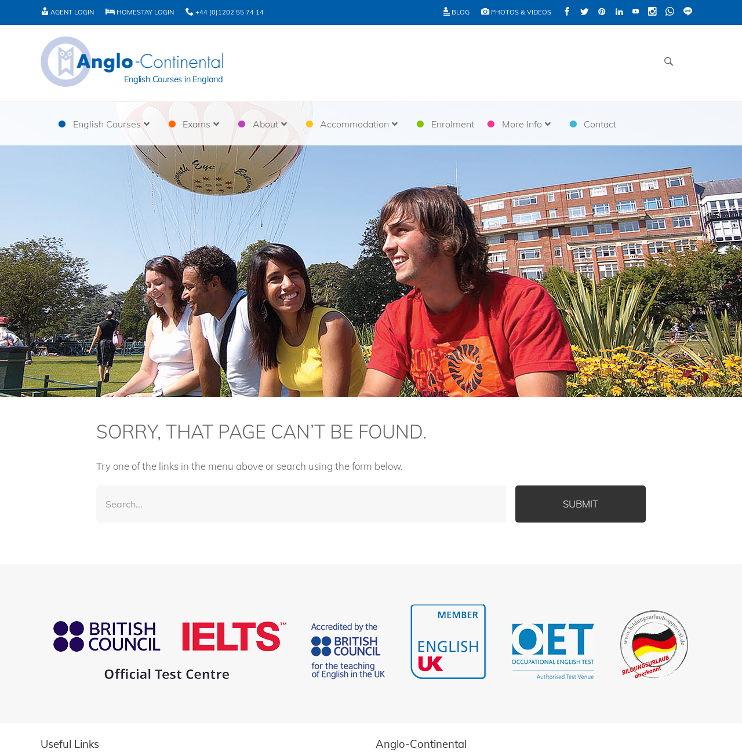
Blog (456, 12)
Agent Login (67, 12)
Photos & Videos (516, 12)
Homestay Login (140, 12)
